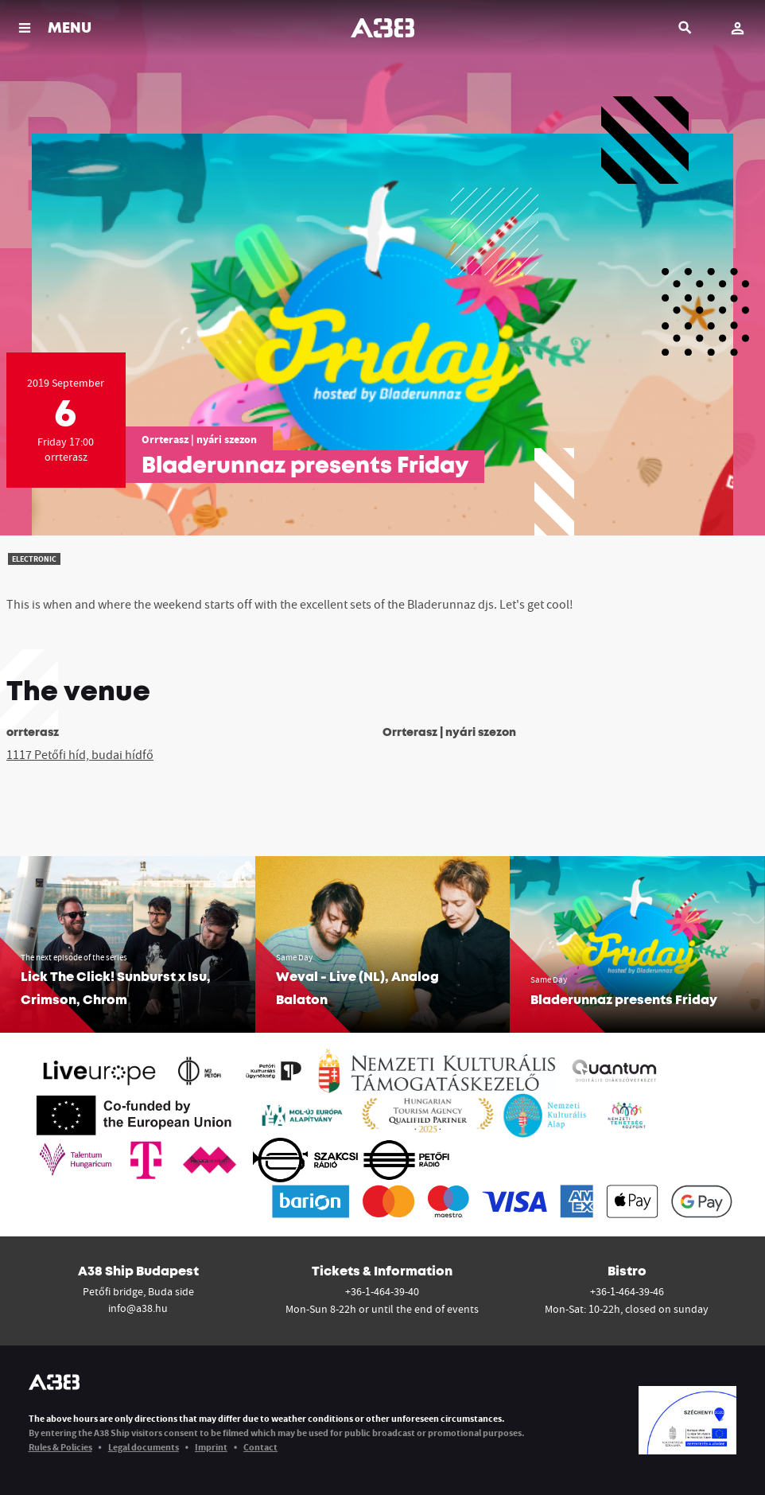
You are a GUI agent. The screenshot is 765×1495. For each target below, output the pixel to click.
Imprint (211, 1447)
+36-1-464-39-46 (627, 1291)
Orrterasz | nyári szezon (199, 439)
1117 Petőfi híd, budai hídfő (79, 754)
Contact (260, 1447)
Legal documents (143, 1447)
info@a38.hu (138, 1308)
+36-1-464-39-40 (382, 1291)
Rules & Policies (60, 1447)
